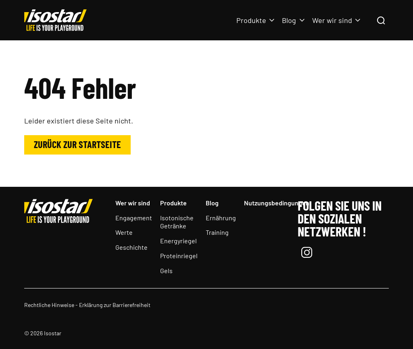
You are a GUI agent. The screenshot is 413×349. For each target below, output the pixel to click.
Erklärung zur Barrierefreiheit (114, 304)
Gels (166, 270)
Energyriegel (178, 241)
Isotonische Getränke (177, 222)
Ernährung (221, 218)
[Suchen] (381, 21)
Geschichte (131, 247)
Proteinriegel (179, 255)
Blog (289, 20)
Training (217, 232)
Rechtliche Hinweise (49, 304)
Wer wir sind (332, 20)
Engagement (133, 218)
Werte (124, 232)
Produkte (251, 20)
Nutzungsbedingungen (276, 203)
